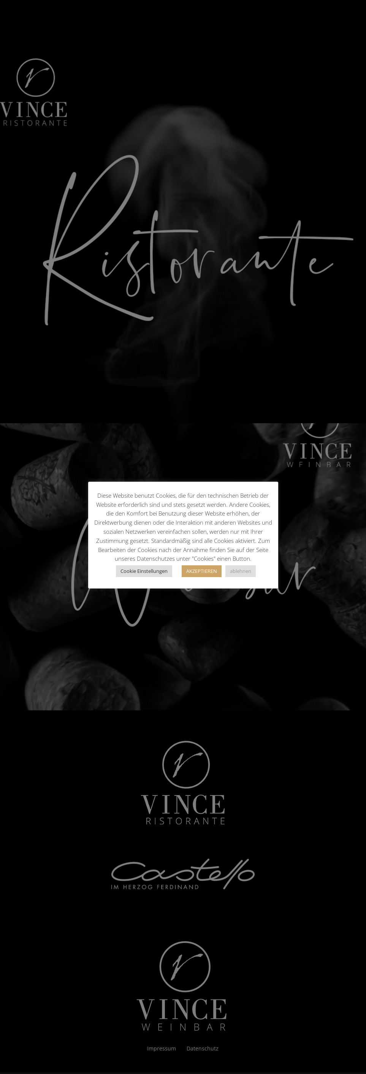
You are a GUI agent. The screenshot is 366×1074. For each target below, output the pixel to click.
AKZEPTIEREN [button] (201, 571)
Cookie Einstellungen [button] (144, 571)
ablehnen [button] (240, 571)
